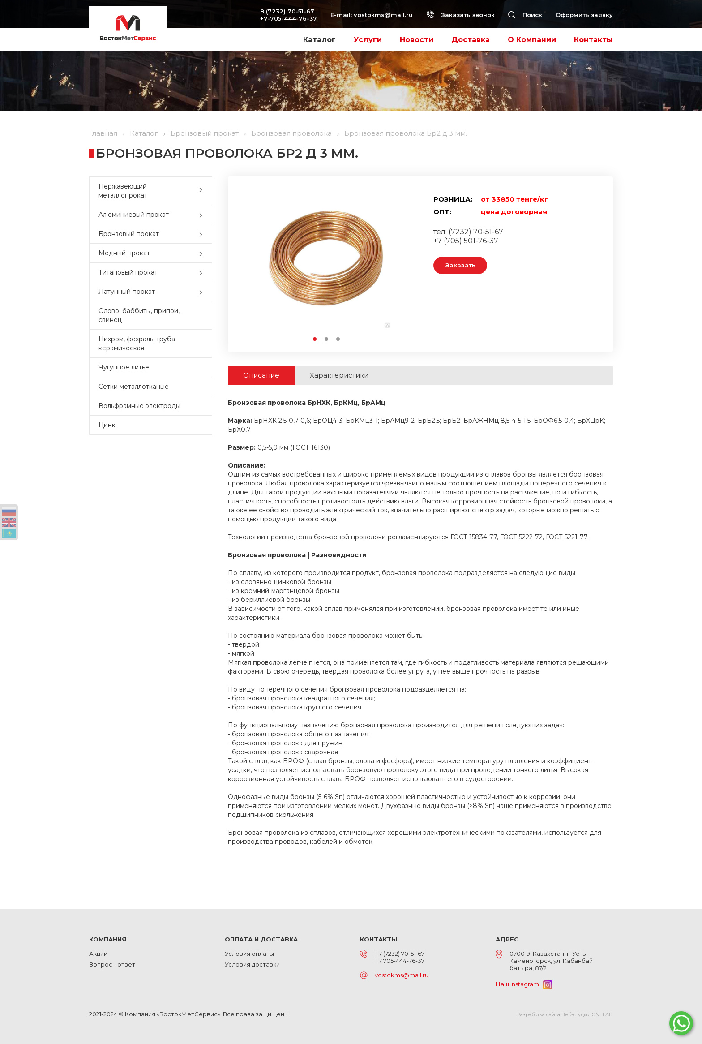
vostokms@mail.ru (383, 14)
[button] (203, 191)
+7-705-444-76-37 (288, 18)
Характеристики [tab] (352, 375)
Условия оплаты (249, 954)
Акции (98, 954)
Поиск (525, 14)
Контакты (593, 39)
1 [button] (315, 339)
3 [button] (338, 339)
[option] (326, 264)
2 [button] (327, 339)
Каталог (319, 39)
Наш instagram (524, 984)
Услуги (368, 39)
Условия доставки (252, 964)
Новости (416, 39)
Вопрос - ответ (112, 964)
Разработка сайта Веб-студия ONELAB (565, 1015)
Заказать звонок (460, 14)
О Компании (532, 39)
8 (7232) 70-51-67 (287, 11)
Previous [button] (254, 264)
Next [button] (398, 264)
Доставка (470, 39)
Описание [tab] (265, 375)
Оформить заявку (584, 14)
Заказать (464, 266)
